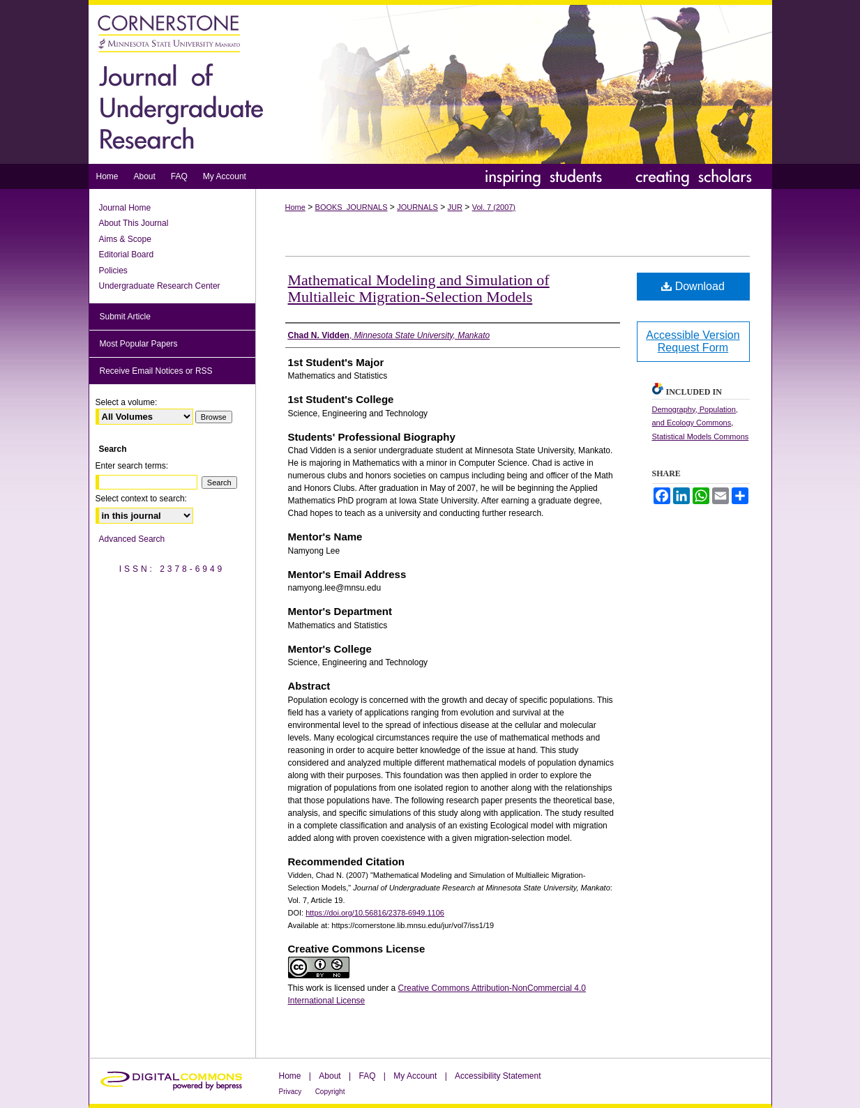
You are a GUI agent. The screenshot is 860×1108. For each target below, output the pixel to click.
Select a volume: (127, 402)
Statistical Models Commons (700, 436)
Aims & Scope (125, 239)
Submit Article (125, 316)
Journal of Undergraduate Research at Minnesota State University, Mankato (430, 82)
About (329, 1076)
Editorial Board (126, 254)
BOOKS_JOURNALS (351, 207)
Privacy (290, 1091)
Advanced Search (132, 539)
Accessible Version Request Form (692, 341)
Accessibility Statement (498, 1076)
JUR (455, 207)
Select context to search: (141, 498)
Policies (113, 270)
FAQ (367, 1076)
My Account (415, 1076)
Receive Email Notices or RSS (156, 371)
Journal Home (125, 208)
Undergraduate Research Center (159, 286)
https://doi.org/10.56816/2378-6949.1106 (374, 913)
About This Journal (134, 223)
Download (693, 286)
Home (295, 207)
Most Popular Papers (139, 344)
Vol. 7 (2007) (493, 207)
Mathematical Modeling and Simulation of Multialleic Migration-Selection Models (419, 288)
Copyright (330, 1091)
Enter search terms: (132, 466)
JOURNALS (417, 207)
